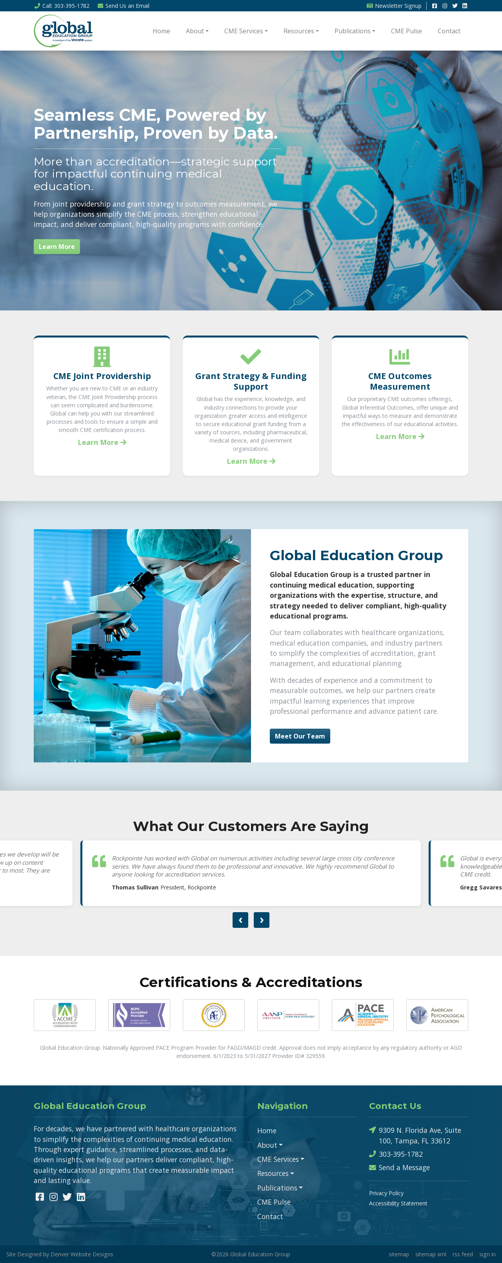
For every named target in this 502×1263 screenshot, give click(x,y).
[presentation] (240, 920)
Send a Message (399, 1167)
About (195, 31)
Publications (353, 31)
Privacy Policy (386, 1193)
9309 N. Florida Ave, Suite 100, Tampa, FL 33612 (415, 1135)
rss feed (463, 1254)
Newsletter (394, 5)
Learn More (57, 246)
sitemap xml (430, 1254)
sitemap (399, 1254)
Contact (449, 31)
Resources (299, 31)
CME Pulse (406, 31)
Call (61, 5)
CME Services (243, 31)
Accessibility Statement (398, 1203)
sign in (487, 1254)
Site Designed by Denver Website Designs (59, 1254)
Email (123, 5)
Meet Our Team (300, 736)
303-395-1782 (396, 1154)
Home (161, 31)
